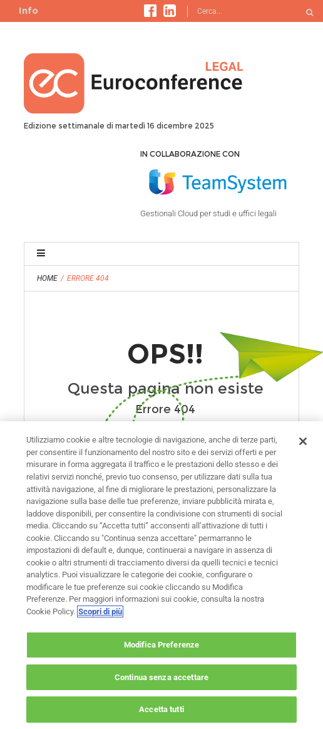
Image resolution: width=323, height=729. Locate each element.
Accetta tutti (161, 709)
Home (47, 278)
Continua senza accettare (161, 677)
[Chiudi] (303, 441)
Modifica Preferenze (161, 644)
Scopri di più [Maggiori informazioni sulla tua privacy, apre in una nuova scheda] (100, 611)
